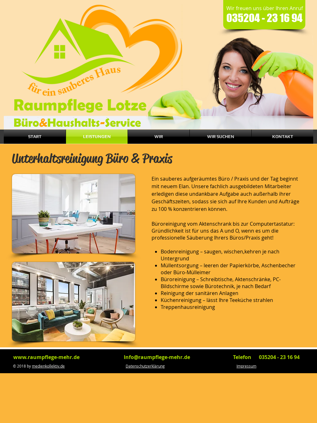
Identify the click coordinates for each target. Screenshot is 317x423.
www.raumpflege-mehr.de (46, 357)
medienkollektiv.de (48, 365)
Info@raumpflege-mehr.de (157, 357)
